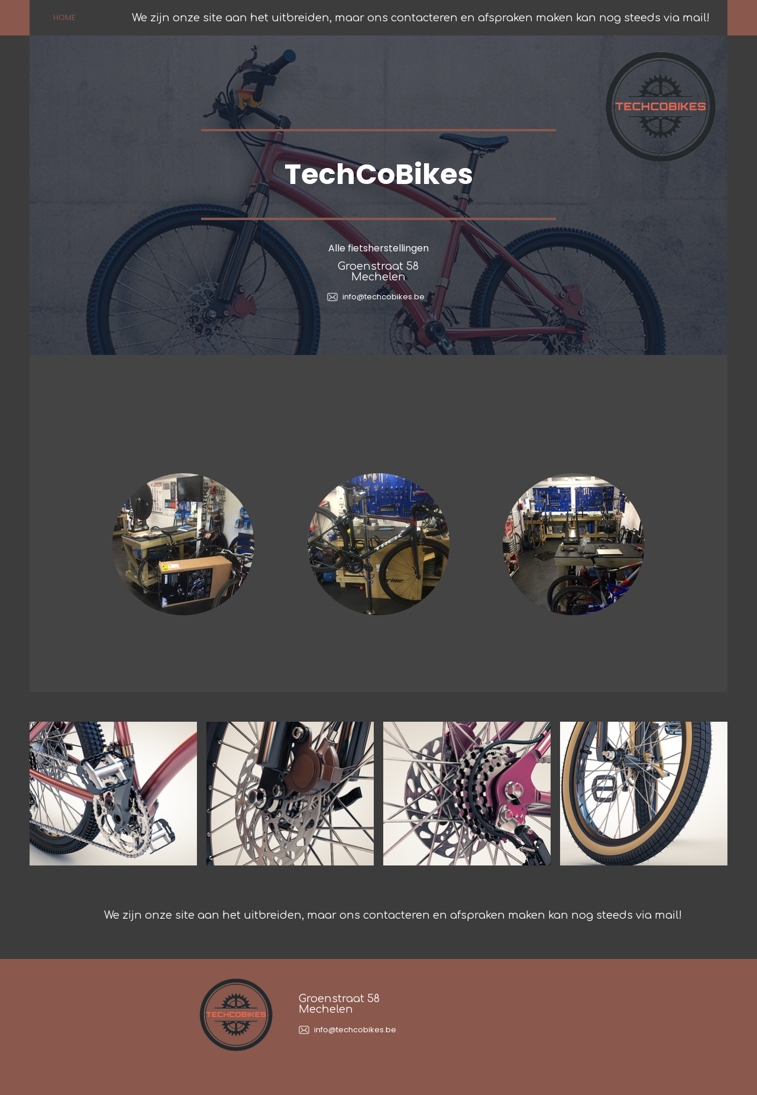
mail (694, 18)
